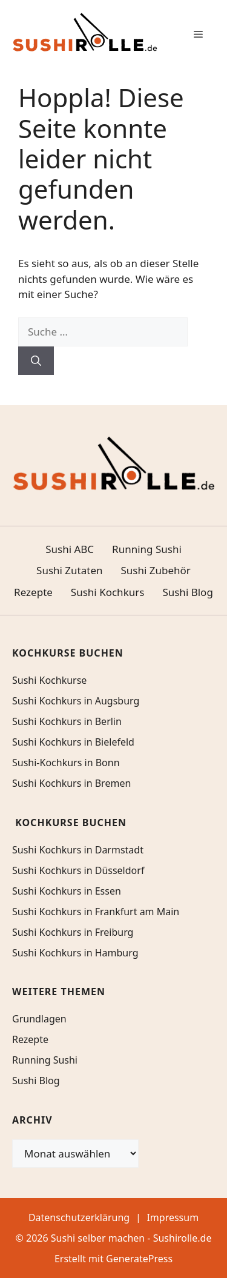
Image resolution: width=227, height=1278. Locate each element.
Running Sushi (147, 549)
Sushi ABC (69, 549)
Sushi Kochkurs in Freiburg (72, 932)
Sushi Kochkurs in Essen (66, 891)
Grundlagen (39, 1018)
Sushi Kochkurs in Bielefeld (73, 742)
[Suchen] (36, 361)
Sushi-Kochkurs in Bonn (66, 762)
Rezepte (33, 592)
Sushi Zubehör (156, 570)
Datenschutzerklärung (79, 1217)
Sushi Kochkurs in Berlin (67, 721)
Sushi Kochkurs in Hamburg (75, 952)
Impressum (172, 1217)
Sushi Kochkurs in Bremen (71, 783)
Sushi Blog (187, 592)
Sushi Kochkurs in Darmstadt (77, 849)
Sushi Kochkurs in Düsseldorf (78, 870)
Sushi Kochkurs (108, 592)
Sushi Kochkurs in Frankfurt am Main (95, 911)
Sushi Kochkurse (49, 680)
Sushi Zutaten (69, 570)
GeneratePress (139, 1258)
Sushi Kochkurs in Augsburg (75, 700)
